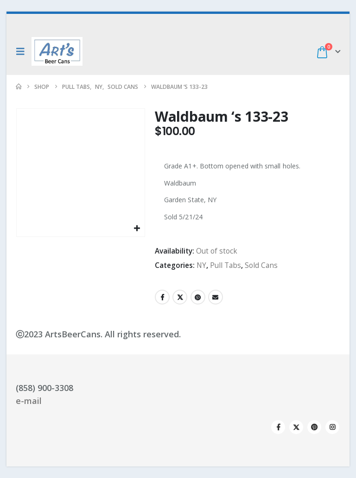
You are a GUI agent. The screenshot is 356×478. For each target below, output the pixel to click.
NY (201, 265)
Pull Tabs (225, 265)
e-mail (29, 400)
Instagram (332, 427)
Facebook (162, 297)
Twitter (179, 297)
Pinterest (198, 297)
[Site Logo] (57, 51)
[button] (23, 51)
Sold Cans (261, 265)
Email (215, 297)
